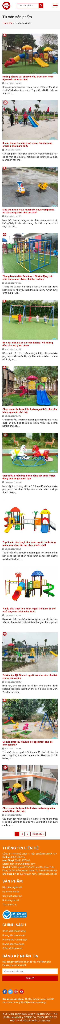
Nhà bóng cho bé (10, 900)
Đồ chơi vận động (36, 1002)
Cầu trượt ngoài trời (12, 896)
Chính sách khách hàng (14, 931)
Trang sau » (38, 834)
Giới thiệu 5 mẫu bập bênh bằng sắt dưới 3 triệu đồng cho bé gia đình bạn (29, 477)
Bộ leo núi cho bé (10, 891)
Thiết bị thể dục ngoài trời (37, 999)
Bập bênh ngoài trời (12, 887)
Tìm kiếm (41, 5)
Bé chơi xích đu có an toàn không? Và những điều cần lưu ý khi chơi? (27, 344)
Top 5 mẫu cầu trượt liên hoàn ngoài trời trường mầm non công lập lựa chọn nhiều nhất (29, 544)
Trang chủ (7, 23)
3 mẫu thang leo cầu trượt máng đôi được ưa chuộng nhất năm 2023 (27, 144)
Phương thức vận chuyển (14, 939)
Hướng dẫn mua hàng (13, 944)
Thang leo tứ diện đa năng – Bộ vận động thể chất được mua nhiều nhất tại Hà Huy (27, 278)
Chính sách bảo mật (12, 948)
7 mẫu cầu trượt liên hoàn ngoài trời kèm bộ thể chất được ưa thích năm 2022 (29, 610)
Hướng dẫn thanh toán (13, 935)
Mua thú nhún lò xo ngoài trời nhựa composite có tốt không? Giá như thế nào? (28, 211)
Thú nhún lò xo (9, 904)
